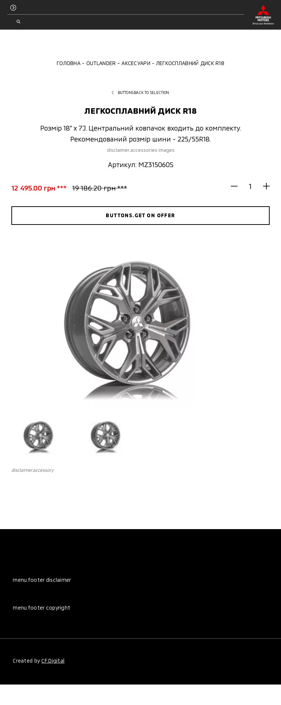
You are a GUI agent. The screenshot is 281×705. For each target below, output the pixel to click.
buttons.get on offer (140, 215)
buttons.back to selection (140, 92)
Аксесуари (135, 63)
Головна (68, 63)
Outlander (101, 63)
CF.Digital (52, 660)
